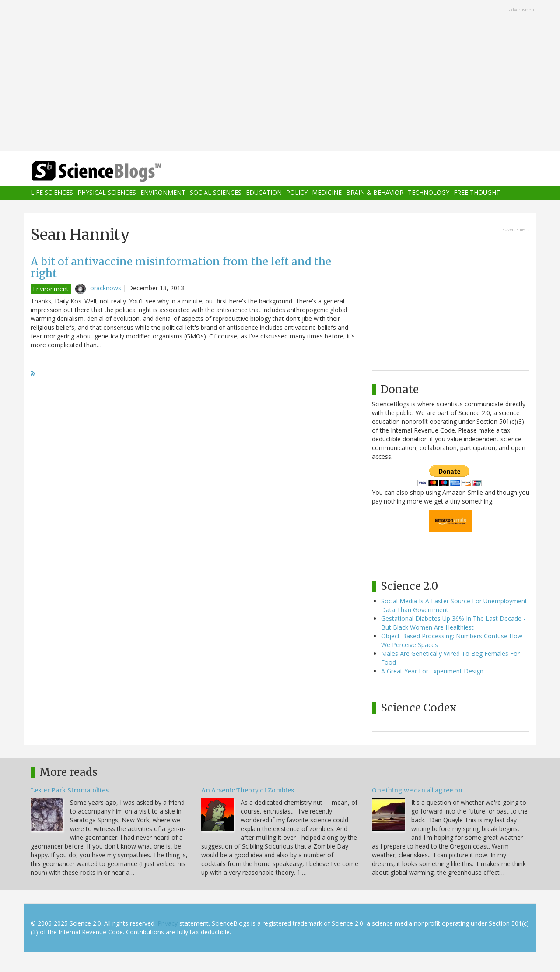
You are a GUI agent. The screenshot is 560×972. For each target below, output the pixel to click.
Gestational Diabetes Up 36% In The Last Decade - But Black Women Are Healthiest (453, 622)
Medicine (327, 193)
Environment (163, 193)
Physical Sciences (106, 193)
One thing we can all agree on (417, 790)
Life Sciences (52, 193)
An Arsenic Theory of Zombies (247, 790)
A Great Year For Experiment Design (432, 671)
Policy (297, 193)
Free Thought (477, 193)
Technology (428, 193)
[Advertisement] (280, 76)
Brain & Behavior (374, 193)
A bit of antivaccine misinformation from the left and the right (181, 267)
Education (264, 193)
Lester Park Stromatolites (69, 790)
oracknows (105, 288)
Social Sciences (216, 193)
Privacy (168, 923)
